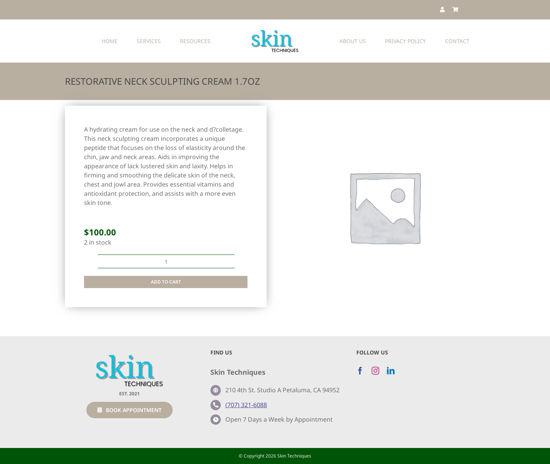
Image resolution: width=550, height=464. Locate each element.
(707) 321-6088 (246, 405)
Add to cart (166, 282)
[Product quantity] (166, 261)
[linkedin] (391, 371)
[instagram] (375, 371)
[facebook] (360, 371)
